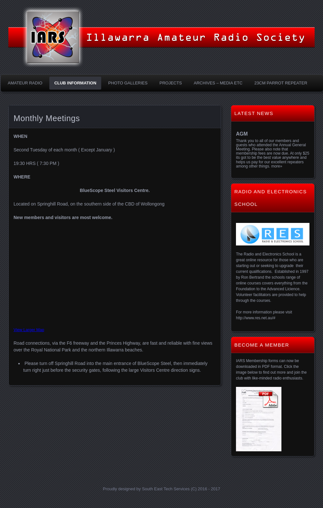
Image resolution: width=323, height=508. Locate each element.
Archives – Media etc (218, 83)
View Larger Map (29, 330)
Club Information (75, 83)
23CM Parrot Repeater (280, 83)
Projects (171, 83)
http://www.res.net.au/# (255, 318)
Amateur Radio (25, 83)
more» (276, 166)
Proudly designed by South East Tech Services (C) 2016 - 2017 (161, 488)
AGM (242, 134)
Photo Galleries (128, 83)
